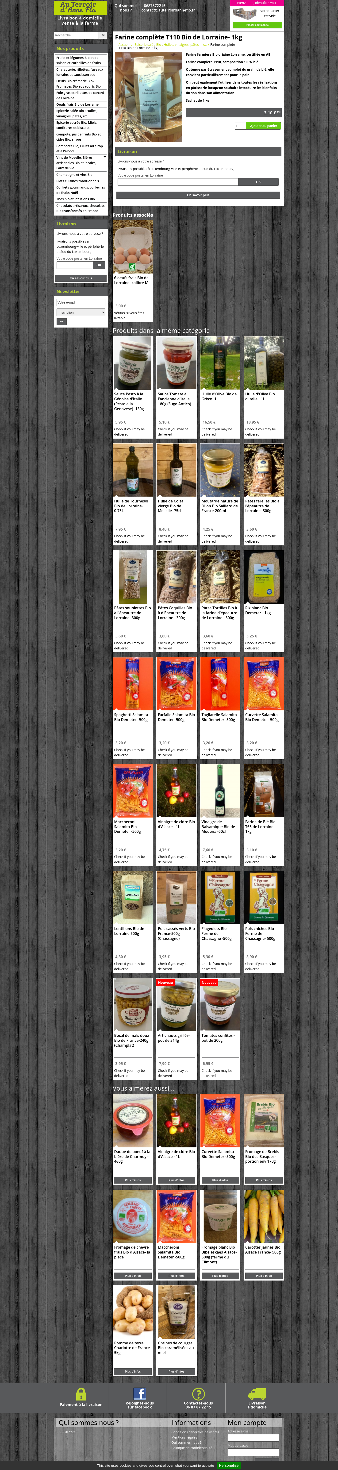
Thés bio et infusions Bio (75, 199)
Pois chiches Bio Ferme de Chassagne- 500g (260, 933)
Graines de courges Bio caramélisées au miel (176, 1348)
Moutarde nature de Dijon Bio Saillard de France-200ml (220, 506)
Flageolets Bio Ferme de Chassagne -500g (217, 933)
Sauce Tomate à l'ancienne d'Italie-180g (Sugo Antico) (174, 399)
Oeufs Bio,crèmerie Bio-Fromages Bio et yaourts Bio (78, 83)
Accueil (124, 44)
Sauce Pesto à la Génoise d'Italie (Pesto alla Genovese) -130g (129, 401)
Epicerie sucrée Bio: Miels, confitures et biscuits (76, 125)
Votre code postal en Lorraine (79, 258)
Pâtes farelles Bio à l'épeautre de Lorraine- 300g (262, 506)
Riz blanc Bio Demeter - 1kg (258, 610)
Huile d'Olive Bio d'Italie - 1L (260, 396)
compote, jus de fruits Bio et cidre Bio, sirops (78, 137)
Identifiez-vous (266, 2)
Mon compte (247, 1422)
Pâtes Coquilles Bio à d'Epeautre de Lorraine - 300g (175, 613)
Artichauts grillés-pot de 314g (173, 1038)
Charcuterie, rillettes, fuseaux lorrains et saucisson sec (79, 72)
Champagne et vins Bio (74, 174)
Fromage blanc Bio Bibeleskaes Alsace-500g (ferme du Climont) (219, 1254)
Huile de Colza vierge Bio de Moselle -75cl (170, 506)
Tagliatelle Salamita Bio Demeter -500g (219, 717)
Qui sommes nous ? (126, 8)
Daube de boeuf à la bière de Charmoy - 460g (132, 1156)
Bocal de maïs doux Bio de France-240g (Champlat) (131, 1040)
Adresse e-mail (239, 1431)
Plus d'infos (133, 1180)
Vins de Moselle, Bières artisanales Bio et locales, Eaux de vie (76, 162)
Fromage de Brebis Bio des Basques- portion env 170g (262, 1156)
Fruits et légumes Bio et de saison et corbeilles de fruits (78, 60)
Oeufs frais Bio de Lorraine (77, 104)
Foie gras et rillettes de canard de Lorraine (80, 95)
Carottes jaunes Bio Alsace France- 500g (263, 1250)
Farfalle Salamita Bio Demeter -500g (176, 717)
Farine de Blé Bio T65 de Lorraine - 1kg (260, 826)
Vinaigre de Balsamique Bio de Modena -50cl (218, 826)
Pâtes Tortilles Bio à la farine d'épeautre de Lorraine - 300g (219, 613)
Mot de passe (238, 1445)
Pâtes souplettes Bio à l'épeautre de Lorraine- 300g (132, 613)
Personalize (229, 1465)
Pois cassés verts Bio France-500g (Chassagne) (176, 933)
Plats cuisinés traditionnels (77, 181)
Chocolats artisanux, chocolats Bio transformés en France (80, 208)
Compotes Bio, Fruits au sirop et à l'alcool (79, 148)
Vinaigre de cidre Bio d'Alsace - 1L (176, 824)
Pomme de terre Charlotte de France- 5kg (132, 1348)
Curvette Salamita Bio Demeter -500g (262, 717)
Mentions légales (184, 1437)
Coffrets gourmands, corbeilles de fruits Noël (80, 190)
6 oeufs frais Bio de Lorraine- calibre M (131, 280)
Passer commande (257, 24)
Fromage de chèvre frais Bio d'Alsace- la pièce (132, 1252)
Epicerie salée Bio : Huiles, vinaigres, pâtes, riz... (76, 113)
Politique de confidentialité (191, 1448)
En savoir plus (81, 278)
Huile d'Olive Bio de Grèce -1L (219, 396)
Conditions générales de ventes (195, 1432)
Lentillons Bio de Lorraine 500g (129, 931)
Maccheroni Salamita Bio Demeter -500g (127, 826)
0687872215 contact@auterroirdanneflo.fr (155, 8)
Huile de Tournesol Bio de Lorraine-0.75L (131, 506)
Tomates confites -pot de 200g (218, 1038)
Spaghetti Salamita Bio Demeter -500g (131, 717)
